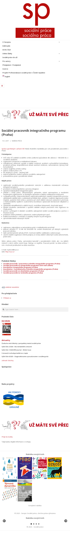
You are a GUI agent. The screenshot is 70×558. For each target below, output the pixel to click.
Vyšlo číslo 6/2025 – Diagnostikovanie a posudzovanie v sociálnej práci (25, 356)
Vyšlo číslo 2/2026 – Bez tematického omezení (17, 347)
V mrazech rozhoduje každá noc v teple (15, 353)
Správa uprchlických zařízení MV (13, 149)
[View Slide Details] (10, 534)
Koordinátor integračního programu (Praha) (20, 267)
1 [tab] (31, 549)
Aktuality (6, 340)
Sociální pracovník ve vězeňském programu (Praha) (23, 271)
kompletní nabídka (35, 505)
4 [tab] (38, 549)
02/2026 (6, 321)
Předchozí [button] (4, 533)
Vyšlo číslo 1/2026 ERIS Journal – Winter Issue (16, 350)
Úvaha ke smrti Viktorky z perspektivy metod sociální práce (21, 343)
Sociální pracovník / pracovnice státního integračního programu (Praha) (31, 264)
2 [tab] (33, 549)
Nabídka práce (17, 141)
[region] (35, 534)
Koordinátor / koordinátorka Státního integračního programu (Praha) (30, 269)
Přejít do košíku (7, 437)
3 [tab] (36, 549)
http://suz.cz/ (9, 252)
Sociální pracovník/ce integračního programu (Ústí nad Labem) (28, 265)
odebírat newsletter (10, 287)
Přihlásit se (7, 298)
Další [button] (65, 533)
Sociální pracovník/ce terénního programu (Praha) (23, 273)
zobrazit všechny (7, 360)
